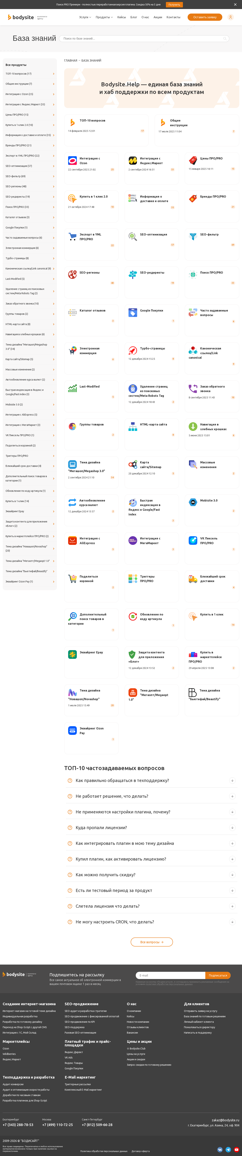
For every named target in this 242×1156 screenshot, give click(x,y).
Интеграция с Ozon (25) (30, 94)
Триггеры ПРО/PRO (30, 456)
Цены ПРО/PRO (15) (30, 115)
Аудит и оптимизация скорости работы (26, 1089)
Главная (70, 60)
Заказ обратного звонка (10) (30, 304)
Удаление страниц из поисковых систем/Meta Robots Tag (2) (30, 291)
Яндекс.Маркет (12, 1059)
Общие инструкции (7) (30, 84)
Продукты (104, 17)
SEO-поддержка (74, 1027)
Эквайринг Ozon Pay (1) (30, 582)
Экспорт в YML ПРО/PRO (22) (30, 156)
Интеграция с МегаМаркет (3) (30, 425)
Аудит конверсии (13, 1084)
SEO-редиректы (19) (30, 197)
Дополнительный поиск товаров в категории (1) (30, 478)
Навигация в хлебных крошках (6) (30, 334)
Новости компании (138, 1021)
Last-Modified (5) (30, 279)
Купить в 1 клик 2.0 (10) (30, 125)
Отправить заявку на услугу (200, 1011)
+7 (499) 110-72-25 (57, 1125)
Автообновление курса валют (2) (30, 380)
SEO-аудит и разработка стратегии (86, 1011)
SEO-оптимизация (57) (30, 166)
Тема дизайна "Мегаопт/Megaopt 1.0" (30, 561)
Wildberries (9, 1054)
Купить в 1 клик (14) (30, 501)
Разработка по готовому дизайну (22, 1021)
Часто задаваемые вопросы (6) (30, 238)
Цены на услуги (136, 1054)
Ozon (6, 1048)
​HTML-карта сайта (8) (30, 324)
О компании (134, 1011)
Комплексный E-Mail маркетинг (83, 1089)
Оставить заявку (205, 17)
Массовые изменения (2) (30, 370)
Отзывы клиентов (138, 1027)
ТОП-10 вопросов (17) (30, 74)
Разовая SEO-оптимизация (80, 1032)
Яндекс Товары (74, 1063)
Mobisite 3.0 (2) (30, 405)
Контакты (173, 17)
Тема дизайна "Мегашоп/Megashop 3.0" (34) (30, 347)
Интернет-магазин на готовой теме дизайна (29, 1011)
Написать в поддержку (198, 1032)
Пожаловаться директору (199, 1027)
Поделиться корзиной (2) (30, 446)
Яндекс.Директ (74, 1052)
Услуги (85, 17)
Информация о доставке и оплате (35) (30, 135)
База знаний (91, 60)
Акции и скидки (136, 1059)
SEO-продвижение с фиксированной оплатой (92, 1016)
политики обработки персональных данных (169, 984)
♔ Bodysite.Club (136, 1048)
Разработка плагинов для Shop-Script (25, 1100)
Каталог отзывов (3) (30, 217)
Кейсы (121, 17)
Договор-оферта (141, 1151)
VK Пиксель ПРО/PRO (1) (30, 435)
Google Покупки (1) (30, 228)
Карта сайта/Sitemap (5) (30, 359)
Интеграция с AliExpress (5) (30, 415)
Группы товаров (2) (30, 314)
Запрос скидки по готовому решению (149, 1064)
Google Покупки (74, 1068)
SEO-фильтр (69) (30, 176)
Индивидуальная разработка (20, 1016)
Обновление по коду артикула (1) (30, 491)
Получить (174, 4)
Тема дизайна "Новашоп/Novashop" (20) (30, 548)
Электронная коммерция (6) (30, 248)
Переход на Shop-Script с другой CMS (25, 1027)
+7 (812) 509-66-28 (97, 1125)
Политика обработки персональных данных (103, 1151)
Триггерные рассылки (78, 1084)
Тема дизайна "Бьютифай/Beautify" (30, 571)
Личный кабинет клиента (199, 1021)
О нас (145, 17)
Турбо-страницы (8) (30, 258)
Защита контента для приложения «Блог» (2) (30, 524)
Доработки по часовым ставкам (21, 1095)
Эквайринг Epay (30, 511)
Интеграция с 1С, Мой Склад (19, 1032)
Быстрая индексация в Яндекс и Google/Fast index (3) (30, 392)
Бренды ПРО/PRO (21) (30, 145)
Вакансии (132, 1032)
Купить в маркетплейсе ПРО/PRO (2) (30, 536)
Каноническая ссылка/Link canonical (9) (30, 269)
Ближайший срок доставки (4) (30, 466)
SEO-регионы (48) (30, 186)
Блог (133, 17)
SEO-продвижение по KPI (80, 1021)
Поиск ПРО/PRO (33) (30, 207)
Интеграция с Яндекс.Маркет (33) (30, 104)
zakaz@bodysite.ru (225, 1120)
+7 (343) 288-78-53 (18, 1125)
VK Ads (69, 1057)
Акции (158, 17)
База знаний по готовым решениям (205, 1016)
